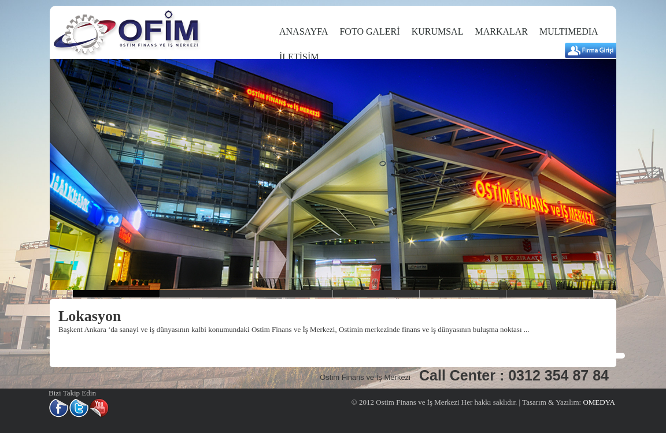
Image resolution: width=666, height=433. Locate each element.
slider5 (463, 293)
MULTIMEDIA (568, 31)
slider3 (289, 293)
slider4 (376, 293)
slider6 (549, 293)
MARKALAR (501, 31)
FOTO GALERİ (369, 31)
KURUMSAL (438, 31)
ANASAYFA (303, 31)
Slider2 (203, 293)
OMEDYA (598, 402)
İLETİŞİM (299, 57)
